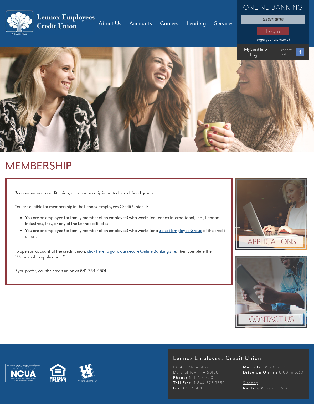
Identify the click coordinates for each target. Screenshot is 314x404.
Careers (169, 23)
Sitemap (250, 383)
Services (223, 23)
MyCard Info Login (255, 52)
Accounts (140, 23)
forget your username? (273, 39)
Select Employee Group (180, 230)
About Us (110, 23)
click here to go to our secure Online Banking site (131, 251)
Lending (196, 23)
